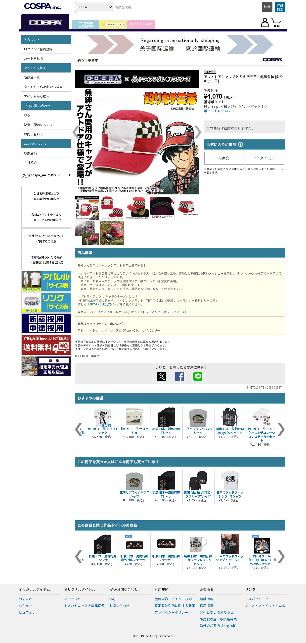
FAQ (27, 115)
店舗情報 (207, 598)
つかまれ (26, 605)
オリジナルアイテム (34, 589)
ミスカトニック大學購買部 (84, 605)
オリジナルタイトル (79, 589)
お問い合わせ (33, 134)
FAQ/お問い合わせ (37, 105)
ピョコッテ (27, 612)
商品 (224, 158)
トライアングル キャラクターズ (163, 312)
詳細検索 (280, 7)
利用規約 (162, 589)
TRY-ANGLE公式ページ (104, 304)
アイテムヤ (72, 598)
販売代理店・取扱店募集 (218, 619)
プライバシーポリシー (172, 612)
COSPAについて (35, 143)
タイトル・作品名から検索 (43, 86)
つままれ (26, 598)
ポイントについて (218, 110)
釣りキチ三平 (87, 60)
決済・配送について (38, 124)
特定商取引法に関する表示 (175, 605)
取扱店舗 (30, 153)
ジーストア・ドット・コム (265, 605)
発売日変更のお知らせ (217, 612)
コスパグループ (257, 598)
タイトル (264, 158)
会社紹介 (30, 162)
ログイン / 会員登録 (38, 49)
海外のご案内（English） (219, 625)
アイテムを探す (35, 67)
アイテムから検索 (36, 96)
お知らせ (207, 589)
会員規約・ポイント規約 (173, 598)
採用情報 (207, 605)
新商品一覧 (32, 77)
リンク (250, 589)
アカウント (32, 39)
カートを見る (33, 58)
